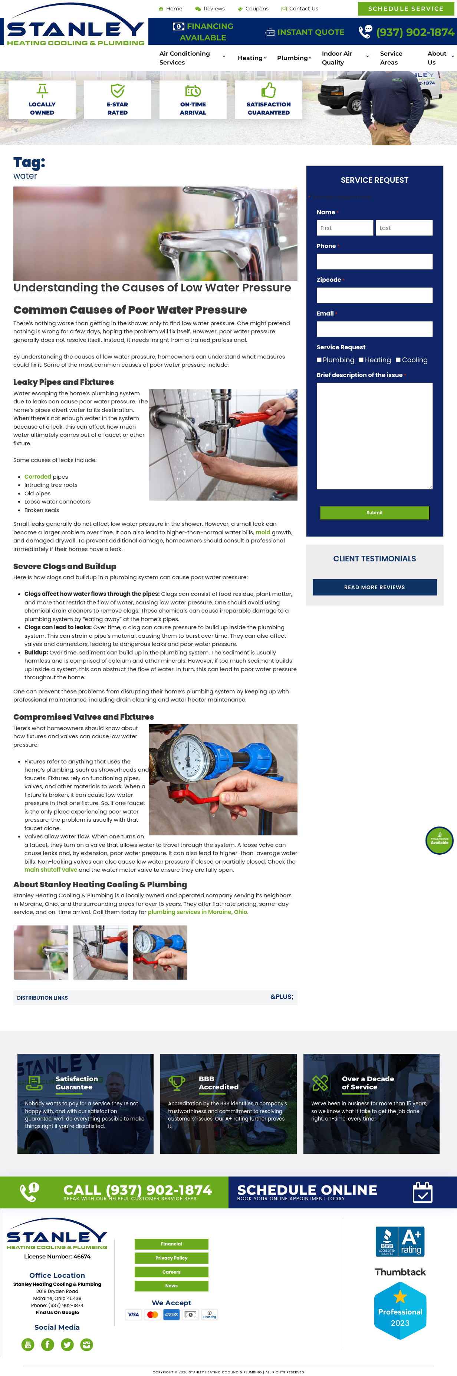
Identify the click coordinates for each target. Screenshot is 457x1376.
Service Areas (387, 54)
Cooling (411, 359)
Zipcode (331, 279)
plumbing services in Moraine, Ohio (197, 912)
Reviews (205, 8)
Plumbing (289, 54)
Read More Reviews (374, 586)
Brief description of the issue (362, 375)
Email (327, 313)
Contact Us (288, 8)
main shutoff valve (50, 870)
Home (169, 8)
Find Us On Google (57, 1311)
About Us (434, 54)
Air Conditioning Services (182, 54)
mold (263, 532)
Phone (328, 246)
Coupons (245, 8)
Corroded (37, 477)
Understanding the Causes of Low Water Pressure (152, 288)
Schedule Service (406, 8)
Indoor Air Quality (330, 54)
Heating (251, 54)
